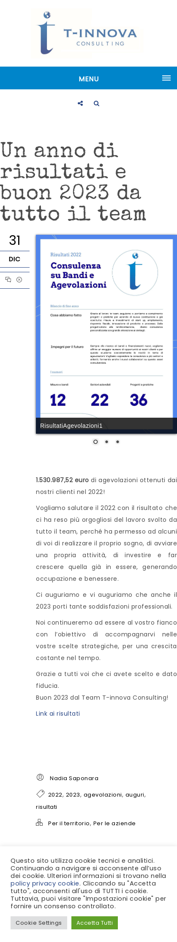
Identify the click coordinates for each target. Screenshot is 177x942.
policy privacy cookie (45, 883)
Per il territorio (69, 823)
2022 (55, 795)
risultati (46, 807)
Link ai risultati (58, 713)
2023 (73, 795)
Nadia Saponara (74, 778)
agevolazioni (103, 795)
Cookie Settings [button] (39, 923)
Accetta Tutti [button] (94, 923)
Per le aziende (114, 823)
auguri (134, 795)
